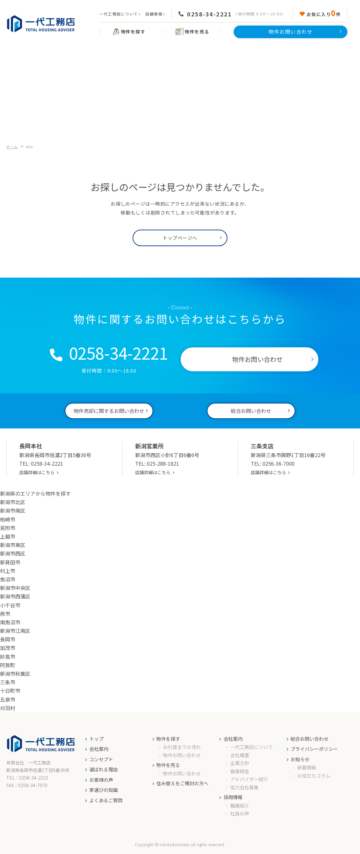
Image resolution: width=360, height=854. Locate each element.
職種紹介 (239, 805)
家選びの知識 (103, 789)
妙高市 (7, 656)
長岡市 (7, 639)
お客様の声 (101, 779)
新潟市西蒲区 (15, 596)
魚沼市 (7, 579)
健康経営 (239, 771)
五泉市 (7, 699)
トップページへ (180, 237)
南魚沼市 (10, 622)
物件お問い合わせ (182, 755)
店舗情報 (153, 13)
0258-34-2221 (209, 14)
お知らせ (300, 759)
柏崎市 (7, 519)
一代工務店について (118, 13)
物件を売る (168, 765)
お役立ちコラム (313, 775)
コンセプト (101, 759)
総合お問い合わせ (309, 738)
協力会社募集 (244, 787)
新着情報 (306, 767)
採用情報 (233, 797)
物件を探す (168, 738)
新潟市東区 (12, 545)
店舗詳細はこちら (37, 472)
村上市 (7, 570)
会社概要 (239, 755)
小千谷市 (10, 605)
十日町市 (10, 690)
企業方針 (239, 763)
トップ (96, 738)
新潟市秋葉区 (15, 673)
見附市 (7, 528)
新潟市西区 (12, 553)
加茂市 (7, 647)
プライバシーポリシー (314, 748)
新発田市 (10, 562)
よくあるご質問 (106, 800)
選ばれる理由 (103, 769)
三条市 (7, 682)
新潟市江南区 (15, 630)
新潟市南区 (12, 510)
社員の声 (239, 813)
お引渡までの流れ (182, 747)
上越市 (7, 536)
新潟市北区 (12, 502)
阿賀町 (7, 665)
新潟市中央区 (15, 588)
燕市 (5, 613)
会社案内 (98, 748)
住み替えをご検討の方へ (182, 783)
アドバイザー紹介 (249, 779)
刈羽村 (7, 708)
